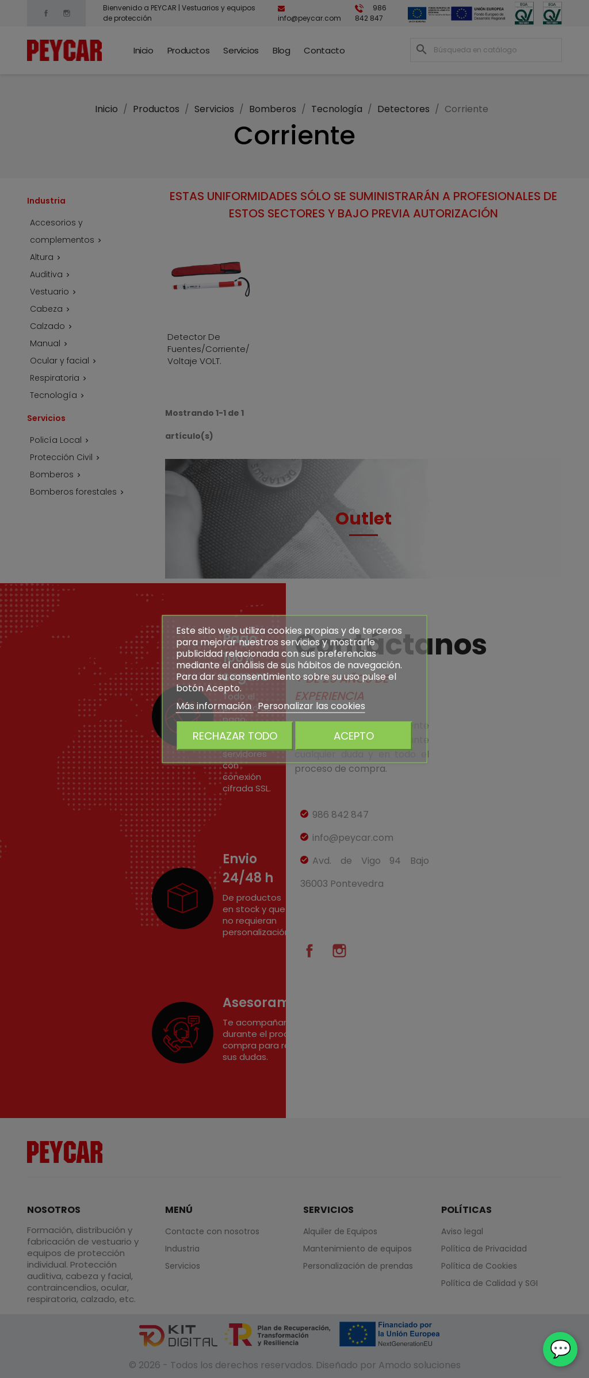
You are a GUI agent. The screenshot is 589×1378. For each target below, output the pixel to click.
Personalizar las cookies (311, 706)
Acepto (354, 736)
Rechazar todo (235, 736)
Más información (215, 706)
